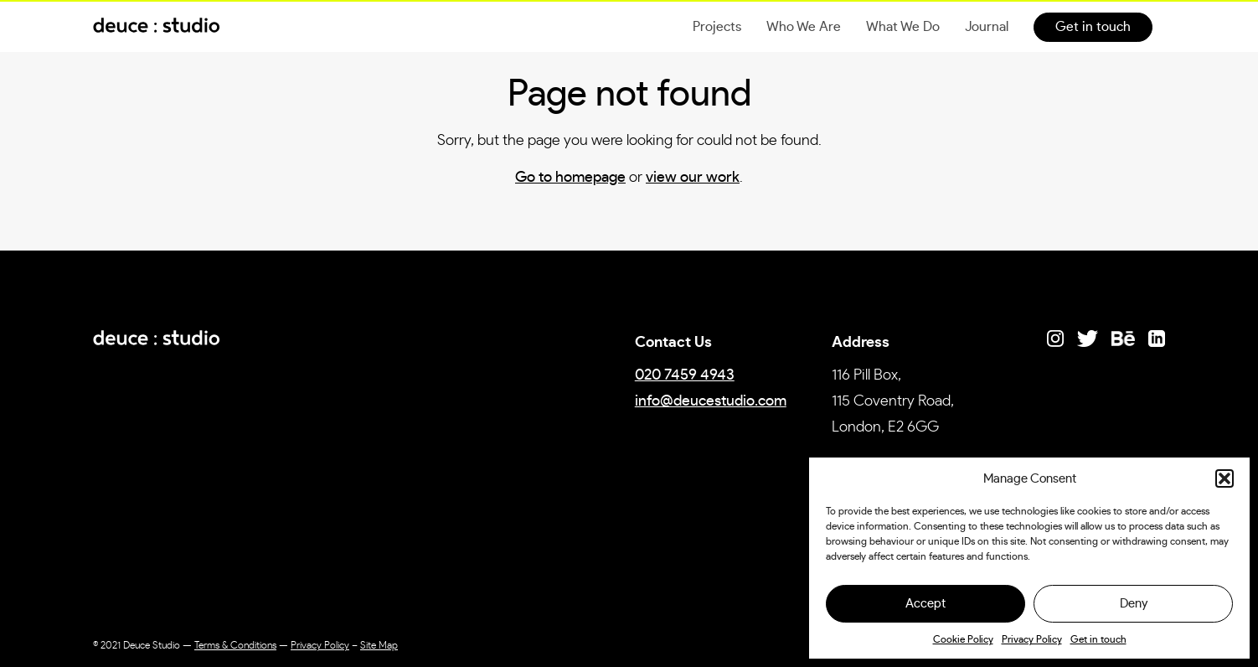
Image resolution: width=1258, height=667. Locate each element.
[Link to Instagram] (1055, 338)
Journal (986, 27)
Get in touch (1098, 639)
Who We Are (803, 27)
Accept (925, 603)
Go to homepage (570, 177)
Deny (1133, 603)
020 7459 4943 (685, 375)
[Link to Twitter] (1087, 338)
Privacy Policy (1032, 639)
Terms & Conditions (235, 645)
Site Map (379, 645)
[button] (1224, 478)
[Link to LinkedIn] (1156, 338)
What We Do (903, 27)
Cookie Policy (963, 639)
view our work (693, 177)
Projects (717, 27)
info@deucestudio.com (710, 401)
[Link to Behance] (1123, 338)
